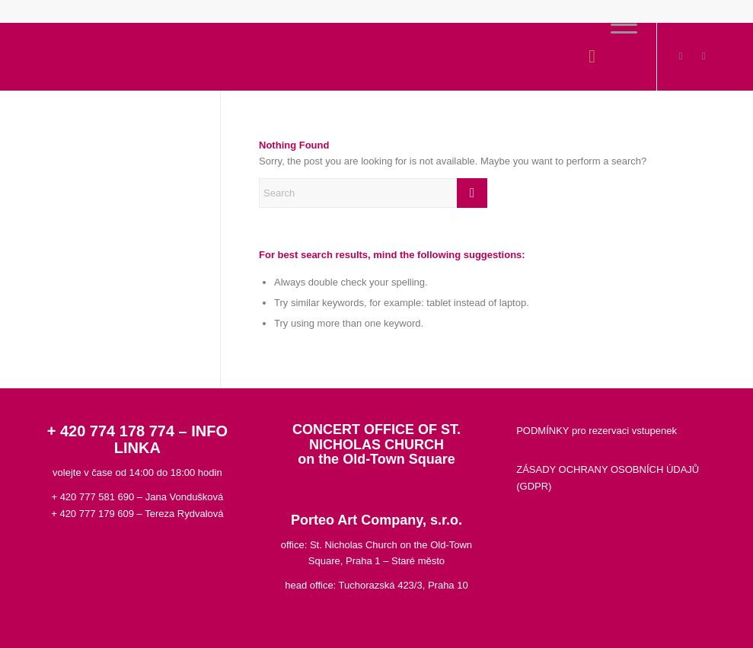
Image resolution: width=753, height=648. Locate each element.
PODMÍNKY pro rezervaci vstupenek (596, 430)
